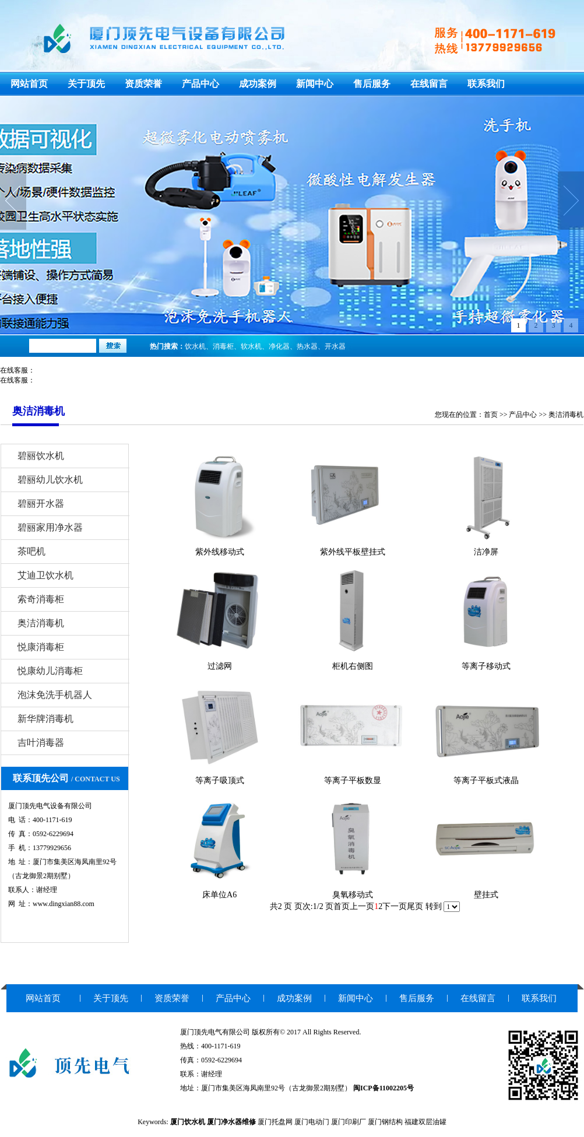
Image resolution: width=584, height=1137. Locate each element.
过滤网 (219, 666)
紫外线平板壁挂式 (352, 552)
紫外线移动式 (219, 552)
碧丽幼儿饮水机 (50, 480)
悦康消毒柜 (40, 647)
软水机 (251, 346)
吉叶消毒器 (40, 743)
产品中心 (200, 84)
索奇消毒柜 (40, 599)
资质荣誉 (143, 84)
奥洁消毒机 (565, 414)
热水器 (307, 346)
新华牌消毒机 (45, 719)
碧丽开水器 (40, 503)
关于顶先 (86, 84)
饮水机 (195, 346)
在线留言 (429, 84)
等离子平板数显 (352, 780)
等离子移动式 (486, 666)
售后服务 (371, 84)
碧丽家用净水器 (50, 527)
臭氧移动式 (352, 894)
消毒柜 (223, 346)
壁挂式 (486, 894)
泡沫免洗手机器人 (54, 695)
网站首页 (29, 84)
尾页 (415, 906)
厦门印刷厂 (348, 1122)
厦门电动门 (311, 1122)
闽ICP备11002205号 (383, 1088)
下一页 (394, 906)
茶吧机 (31, 551)
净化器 (279, 346)
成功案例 (257, 84)
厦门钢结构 (385, 1122)
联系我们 (486, 84)
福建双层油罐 (425, 1122)
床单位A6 (219, 894)
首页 (491, 414)
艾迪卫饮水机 (45, 575)
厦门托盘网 (275, 1122)
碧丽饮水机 (40, 456)
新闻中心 (314, 84)
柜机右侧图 (352, 666)
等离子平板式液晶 (486, 780)
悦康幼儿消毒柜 (50, 671)
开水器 (335, 346)
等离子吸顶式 (219, 780)
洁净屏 (486, 552)
